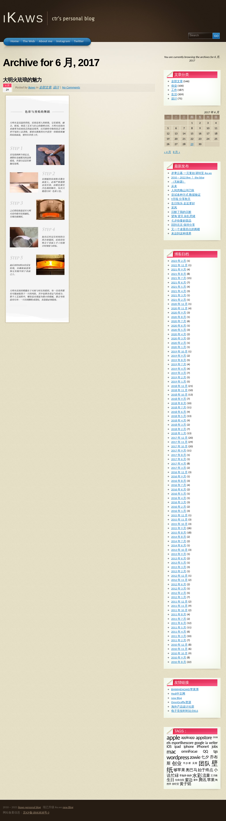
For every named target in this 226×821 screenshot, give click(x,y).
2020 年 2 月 (178, 342)
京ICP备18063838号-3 (36, 812)
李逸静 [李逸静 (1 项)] (182, 775)
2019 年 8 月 (178, 360)
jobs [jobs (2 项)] (215, 746)
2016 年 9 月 (178, 476)
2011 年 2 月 (178, 640)
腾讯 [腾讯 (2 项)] (202, 779)
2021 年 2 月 (178, 299)
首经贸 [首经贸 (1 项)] (175, 784)
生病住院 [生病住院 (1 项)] (180, 780)
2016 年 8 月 (178, 480)
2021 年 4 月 (178, 291)
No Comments (71, 87)
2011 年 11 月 (179, 605)
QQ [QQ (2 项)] (205, 751)
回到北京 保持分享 (183, 224)
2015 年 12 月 (179, 515)
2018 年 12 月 (179, 386)
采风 (174, 207)
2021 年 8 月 (178, 274)
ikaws (31, 87)
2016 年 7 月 (178, 485)
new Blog (176, 698)
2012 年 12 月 (179, 575)
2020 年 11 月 (179, 308)
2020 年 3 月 (178, 338)
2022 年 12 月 (179, 265)
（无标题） (178, 181)
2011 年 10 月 (179, 610)
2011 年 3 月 (178, 636)
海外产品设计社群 (182, 706)
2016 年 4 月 (178, 498)
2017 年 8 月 (178, 455)
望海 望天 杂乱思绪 (183, 216)
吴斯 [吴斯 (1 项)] (195, 763)
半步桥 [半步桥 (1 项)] (187, 763)
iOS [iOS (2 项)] (169, 746)
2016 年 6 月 (178, 489)
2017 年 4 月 (178, 463)
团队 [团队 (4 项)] (204, 763)
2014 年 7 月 (178, 541)
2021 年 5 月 (178, 286)
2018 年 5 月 (178, 416)
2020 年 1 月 (178, 347)
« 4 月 (167, 152)
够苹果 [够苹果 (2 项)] (179, 769)
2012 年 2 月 (178, 593)
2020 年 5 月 (178, 329)
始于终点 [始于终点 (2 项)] (205, 769)
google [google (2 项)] (199, 742)
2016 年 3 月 (178, 502)
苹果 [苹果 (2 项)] (211, 779)
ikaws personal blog (29, 807)
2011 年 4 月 (178, 631)
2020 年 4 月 (178, 334)
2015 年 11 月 (179, 519)
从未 (174, 186)
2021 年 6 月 (178, 282)
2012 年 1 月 (178, 597)
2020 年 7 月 (178, 321)
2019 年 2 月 (178, 377)
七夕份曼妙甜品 (181, 220)
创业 (174, 85)
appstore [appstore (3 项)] (204, 738)
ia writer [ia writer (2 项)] (211, 742)
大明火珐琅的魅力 (22, 80)
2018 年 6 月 (178, 411)
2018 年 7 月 (178, 407)
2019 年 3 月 (178, 373)
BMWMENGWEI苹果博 (185, 689)
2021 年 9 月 (178, 269)
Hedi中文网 (178, 693)
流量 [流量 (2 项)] (206, 775)
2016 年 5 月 (178, 493)
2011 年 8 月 (178, 614)
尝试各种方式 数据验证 (186, 194)
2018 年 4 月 (178, 420)
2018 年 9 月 (178, 398)
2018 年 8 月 (178, 403)
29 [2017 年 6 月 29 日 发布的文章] (191, 144)
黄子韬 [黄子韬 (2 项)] (185, 783)
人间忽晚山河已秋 (182, 190)
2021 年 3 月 (178, 295)
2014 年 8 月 (178, 536)
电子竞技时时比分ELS (184, 710)
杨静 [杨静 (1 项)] (189, 775)
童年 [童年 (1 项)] (195, 780)
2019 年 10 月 (179, 351)
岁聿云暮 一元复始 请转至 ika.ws (191, 173)
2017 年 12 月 (179, 437)
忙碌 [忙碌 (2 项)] (175, 775)
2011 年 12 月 (179, 601)
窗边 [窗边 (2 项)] (189, 779)
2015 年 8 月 (178, 532)
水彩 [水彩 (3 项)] (197, 776)
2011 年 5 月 (178, 627)
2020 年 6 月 (178, 325)
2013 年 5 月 (178, 562)
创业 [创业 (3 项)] (177, 763)
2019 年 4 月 (178, 368)
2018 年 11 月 (179, 390)
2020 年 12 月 (179, 304)
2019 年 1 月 (178, 381)
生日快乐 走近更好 (183, 203)
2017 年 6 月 (178, 459)
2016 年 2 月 (178, 506)
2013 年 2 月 (178, 571)
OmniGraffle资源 (181, 702)
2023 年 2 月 (178, 260)
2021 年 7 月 (178, 278)
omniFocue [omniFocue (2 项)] (189, 751)
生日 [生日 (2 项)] (170, 779)
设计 (56, 87)
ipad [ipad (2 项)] (177, 746)
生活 (174, 94)
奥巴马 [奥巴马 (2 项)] (191, 769)
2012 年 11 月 (179, 580)
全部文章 (45, 87)
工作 (174, 90)
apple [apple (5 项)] (173, 737)
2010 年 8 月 (178, 662)
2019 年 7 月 (178, 364)
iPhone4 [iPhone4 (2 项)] (203, 746)
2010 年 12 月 (179, 644)
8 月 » (176, 152)
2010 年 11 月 (179, 649)
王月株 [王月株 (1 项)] (214, 775)
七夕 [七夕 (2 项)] (205, 757)
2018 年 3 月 (178, 424)
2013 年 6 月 (178, 558)
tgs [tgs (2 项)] (215, 751)
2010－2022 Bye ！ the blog (187, 177)
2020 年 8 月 (178, 317)
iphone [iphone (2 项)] (189, 746)
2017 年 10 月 (179, 446)
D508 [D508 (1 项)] (215, 737)
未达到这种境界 (181, 233)
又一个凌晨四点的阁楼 (185, 229)
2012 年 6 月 (178, 584)
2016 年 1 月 (178, 511)
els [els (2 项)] (169, 742)
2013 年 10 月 (179, 549)
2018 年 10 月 (179, 394)
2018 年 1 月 (178, 433)
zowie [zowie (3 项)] (195, 757)
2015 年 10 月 (179, 524)
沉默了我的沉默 (181, 212)
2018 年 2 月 (178, 429)
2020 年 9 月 (178, 312)
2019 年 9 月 (178, 355)
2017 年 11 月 (179, 442)
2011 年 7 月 (178, 618)
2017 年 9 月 (178, 450)
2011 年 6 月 (178, 623)
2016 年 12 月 (179, 472)
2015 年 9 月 (178, 528)
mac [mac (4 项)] (171, 751)
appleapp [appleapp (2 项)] (187, 737)
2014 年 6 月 (178, 545)
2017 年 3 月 (178, 467)
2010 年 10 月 (179, 653)
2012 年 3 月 (178, 588)
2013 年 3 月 (178, 567)
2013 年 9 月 (178, 554)
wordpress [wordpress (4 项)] (178, 757)
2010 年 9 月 (178, 657)
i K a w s (22, 17)
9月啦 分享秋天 (181, 199)
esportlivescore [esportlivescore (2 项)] (183, 742)
